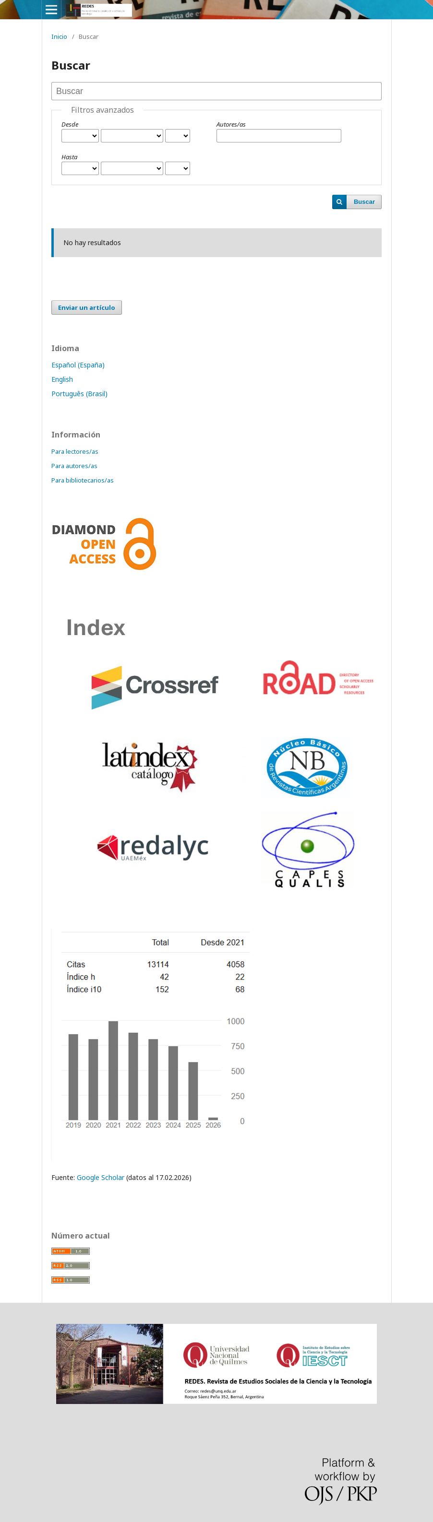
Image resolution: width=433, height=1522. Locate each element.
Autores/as (231, 124)
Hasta (69, 157)
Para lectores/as (74, 451)
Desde (69, 124)
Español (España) (78, 364)
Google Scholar (99, 1177)
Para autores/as (74, 465)
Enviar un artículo (86, 307)
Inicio (59, 36)
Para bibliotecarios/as (82, 480)
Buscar (364, 201)
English (62, 379)
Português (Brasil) (79, 393)
